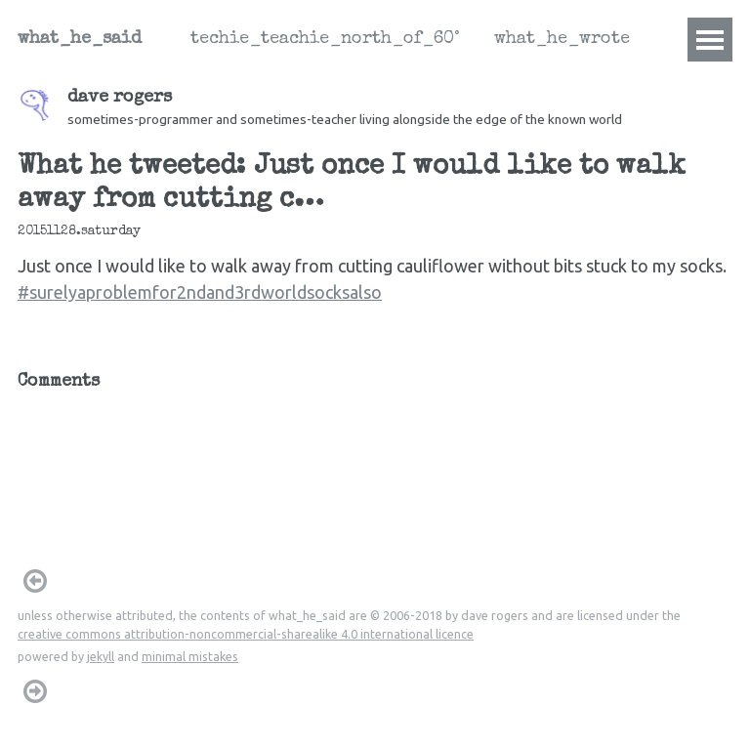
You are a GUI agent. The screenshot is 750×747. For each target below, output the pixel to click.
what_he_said (80, 39)
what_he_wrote (562, 39)
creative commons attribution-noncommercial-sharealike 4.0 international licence (246, 634)
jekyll (100, 656)
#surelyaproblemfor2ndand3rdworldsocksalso (200, 292)
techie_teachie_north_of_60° (324, 39)
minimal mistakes (190, 656)
